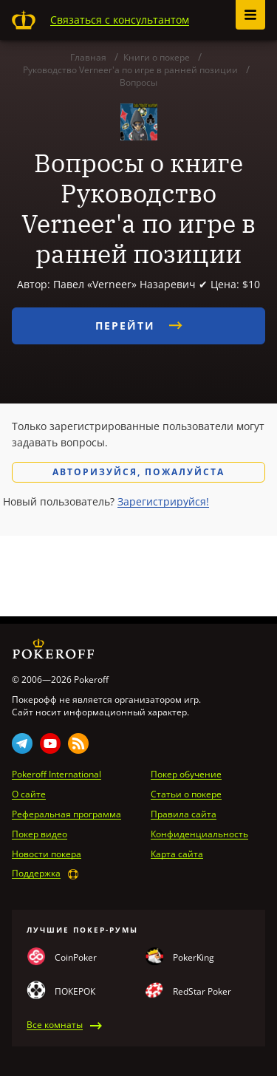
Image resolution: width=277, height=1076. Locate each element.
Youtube (50, 743)
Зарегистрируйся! (163, 501)
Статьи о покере (186, 794)
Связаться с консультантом (119, 20)
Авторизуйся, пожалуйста (138, 472)
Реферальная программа (66, 814)
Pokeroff (23, 20)
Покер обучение (186, 774)
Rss (78, 743)
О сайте (29, 794)
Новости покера (46, 854)
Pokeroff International (56, 774)
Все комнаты (55, 1025)
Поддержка (36, 873)
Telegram (22, 743)
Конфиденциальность (199, 834)
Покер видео (39, 834)
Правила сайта (183, 814)
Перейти (138, 326)
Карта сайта (177, 854)
